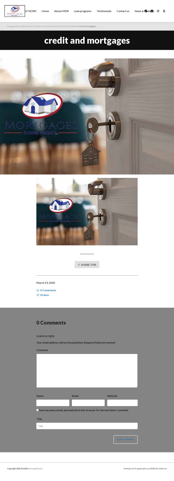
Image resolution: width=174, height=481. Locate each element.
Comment (42, 350)
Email (75, 395)
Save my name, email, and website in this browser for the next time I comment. (84, 410)
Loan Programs (136, 468)
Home (126, 468)
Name (40, 395)
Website (112, 395)
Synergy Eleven (35, 468)
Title (39, 419)
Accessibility (150, 468)
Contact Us (162, 468)
